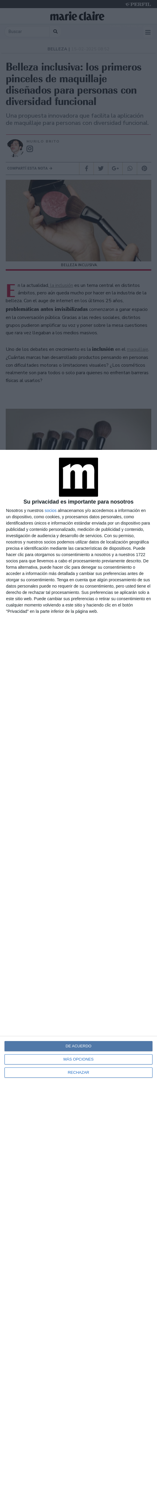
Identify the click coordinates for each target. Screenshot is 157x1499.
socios (51, 510)
